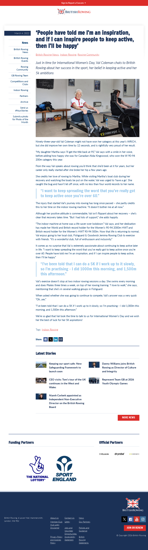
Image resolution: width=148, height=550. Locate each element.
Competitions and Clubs (19, 82)
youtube (137, 519)
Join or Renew (135, 528)
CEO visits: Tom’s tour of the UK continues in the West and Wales (67, 383)
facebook (131, 519)
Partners (24, 96)
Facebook (45, 339)
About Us (54, 518)
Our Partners (84, 522)
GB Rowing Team (19, 75)
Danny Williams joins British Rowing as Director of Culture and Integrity (119, 367)
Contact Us (69, 518)
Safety (67, 522)
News (25, 43)
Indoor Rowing (21, 90)
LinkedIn (55, 339)
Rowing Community (22, 68)
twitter (124, 519)
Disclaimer (54, 528)
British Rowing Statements (84, 540)
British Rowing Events (21, 59)
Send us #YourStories (21, 109)
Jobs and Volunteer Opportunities (71, 531)
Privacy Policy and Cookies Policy (56, 540)
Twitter (50, 339)
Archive (24, 101)
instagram (143, 519)
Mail (61, 339)
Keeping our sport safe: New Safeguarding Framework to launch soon (65, 367)
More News (128, 417)
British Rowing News (21, 50)
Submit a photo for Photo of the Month (20, 119)
